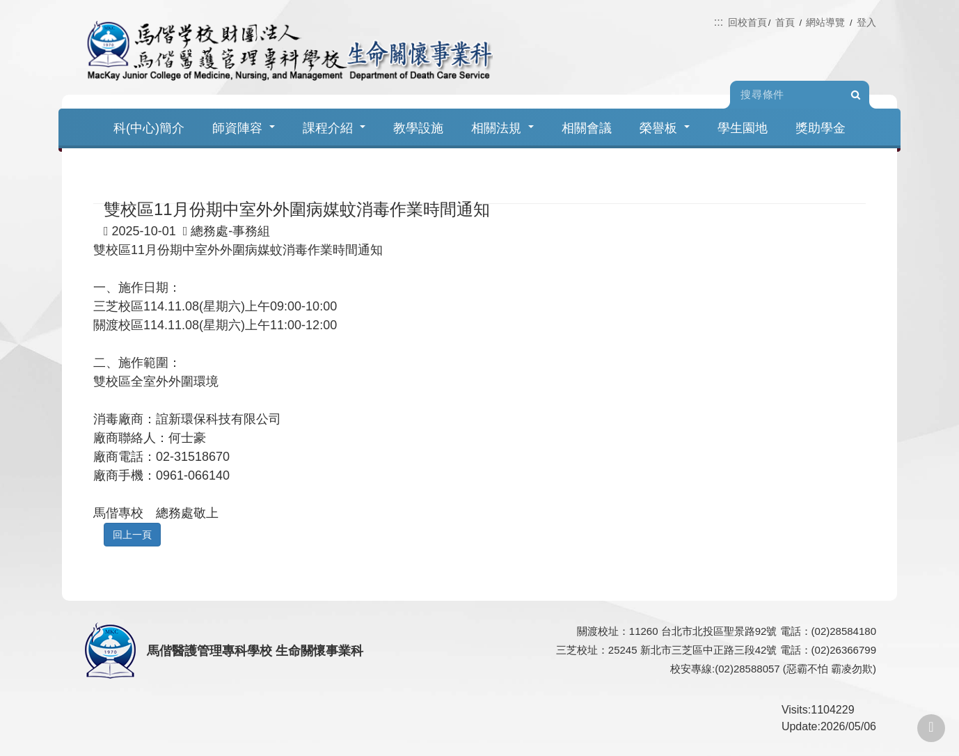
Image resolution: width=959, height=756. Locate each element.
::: (718, 22)
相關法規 (502, 128)
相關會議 (587, 128)
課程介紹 (334, 128)
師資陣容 (243, 128)
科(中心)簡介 (148, 128)
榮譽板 (665, 128)
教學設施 (418, 128)
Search (855, 95)
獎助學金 (820, 128)
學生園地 (743, 128)
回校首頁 (747, 22)
